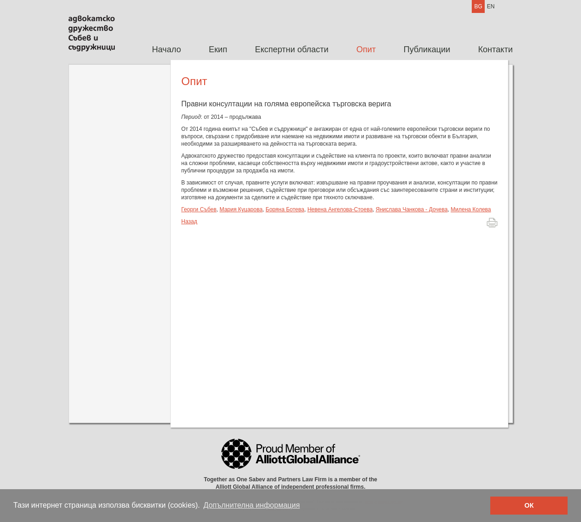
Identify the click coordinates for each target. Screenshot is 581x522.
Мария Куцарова (240, 209)
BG (478, 6)
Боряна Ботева (285, 209)
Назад (189, 221)
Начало (166, 49)
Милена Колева (471, 209)
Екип (218, 49)
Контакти (495, 49)
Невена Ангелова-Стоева (340, 209)
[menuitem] (166, 49)
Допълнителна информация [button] (251, 505)
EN (491, 6)
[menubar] (325, 49)
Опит (366, 49)
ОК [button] (529, 505)
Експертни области (292, 49)
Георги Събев (199, 209)
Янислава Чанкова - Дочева (411, 209)
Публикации (427, 49)
